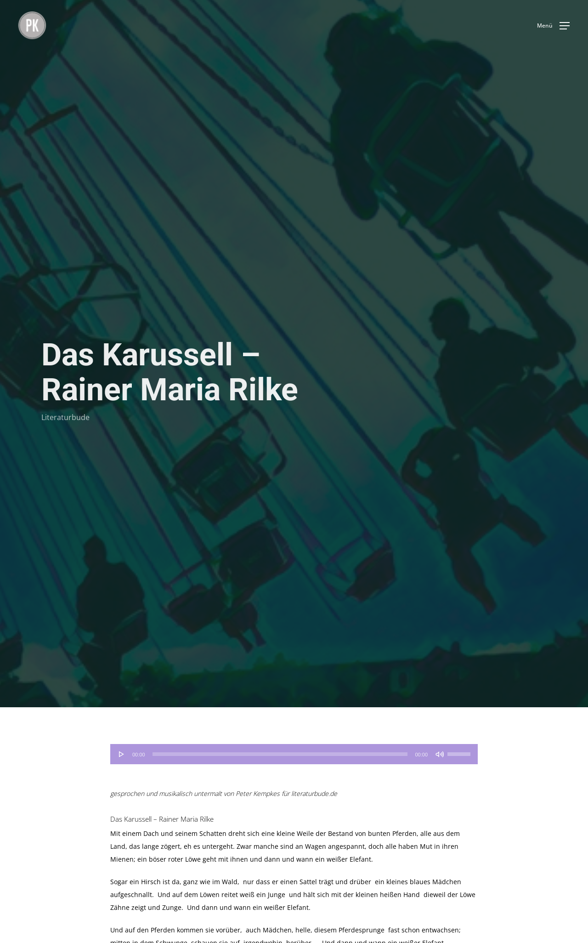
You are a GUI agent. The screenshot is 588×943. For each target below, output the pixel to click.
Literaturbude (65, 418)
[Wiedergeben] (122, 754)
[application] (294, 754)
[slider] (280, 754)
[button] (553, 25)
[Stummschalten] (439, 754)
